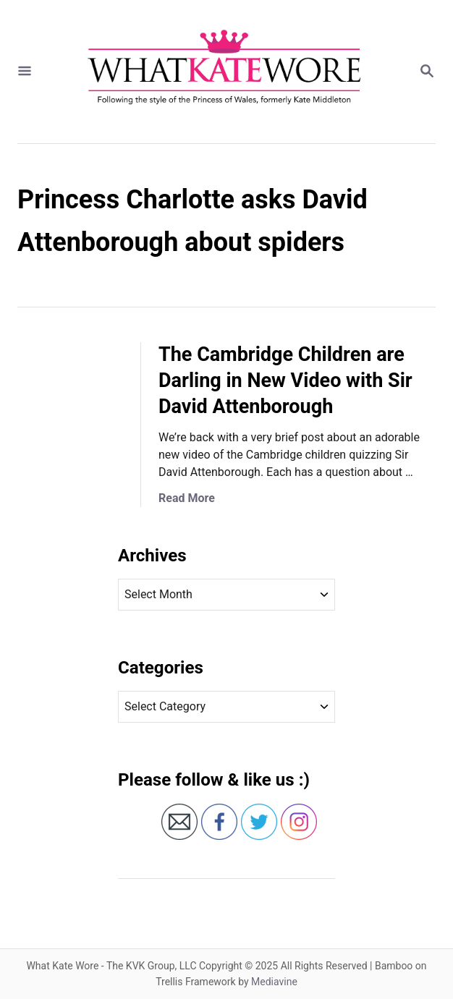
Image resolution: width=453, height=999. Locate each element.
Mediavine (274, 981)
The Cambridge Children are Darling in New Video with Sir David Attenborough (285, 380)
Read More (186, 498)
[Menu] (24, 72)
